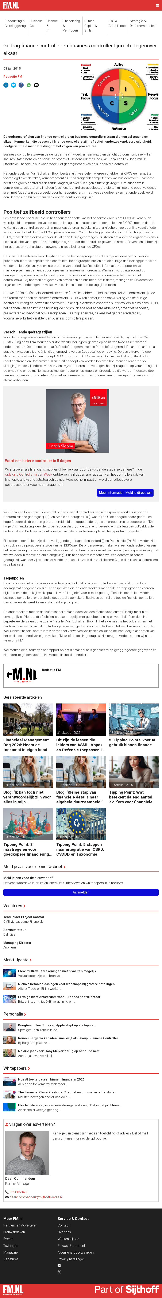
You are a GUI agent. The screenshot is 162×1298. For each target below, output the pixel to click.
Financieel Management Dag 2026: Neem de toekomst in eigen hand (26, 745)
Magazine (10, 1252)
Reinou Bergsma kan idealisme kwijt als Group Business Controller (68, 1038)
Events (8, 1239)
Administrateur (14, 930)
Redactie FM (12, 76)
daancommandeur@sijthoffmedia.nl (35, 1197)
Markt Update (15, 959)
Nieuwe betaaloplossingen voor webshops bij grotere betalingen (66, 984)
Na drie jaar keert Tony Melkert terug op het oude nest (59, 1051)
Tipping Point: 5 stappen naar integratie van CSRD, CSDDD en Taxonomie (80, 849)
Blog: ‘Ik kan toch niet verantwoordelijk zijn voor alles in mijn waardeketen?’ (27, 797)
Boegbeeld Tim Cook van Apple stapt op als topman (56, 1025)
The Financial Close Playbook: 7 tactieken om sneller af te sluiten (67, 1092)
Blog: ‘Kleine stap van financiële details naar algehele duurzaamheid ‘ (79, 797)
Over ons (64, 1232)
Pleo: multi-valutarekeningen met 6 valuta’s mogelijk (57, 971)
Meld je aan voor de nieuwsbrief (32, 866)
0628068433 (18, 1192)
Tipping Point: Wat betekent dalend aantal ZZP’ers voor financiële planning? (131, 797)
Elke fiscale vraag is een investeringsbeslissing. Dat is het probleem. (69, 1105)
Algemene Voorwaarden (76, 1252)
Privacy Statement (71, 1246)
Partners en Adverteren (20, 1225)
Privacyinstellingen (71, 1259)
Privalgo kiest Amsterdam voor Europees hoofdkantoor (59, 997)
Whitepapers (15, 1068)
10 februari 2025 (121, 785)
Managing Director (17, 943)
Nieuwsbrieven (14, 1232)
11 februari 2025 (68, 785)
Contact (63, 1225)
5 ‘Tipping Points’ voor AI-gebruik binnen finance (133, 742)
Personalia (13, 1014)
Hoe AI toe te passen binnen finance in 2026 (51, 1079)
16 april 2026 (13, 733)
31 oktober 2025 (68, 733)
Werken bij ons (68, 1239)
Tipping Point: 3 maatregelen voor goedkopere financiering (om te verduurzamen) (26, 849)
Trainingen (10, 1246)
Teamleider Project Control (23, 917)
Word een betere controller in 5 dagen (38, 460)
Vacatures (12, 905)
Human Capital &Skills (90, 25)
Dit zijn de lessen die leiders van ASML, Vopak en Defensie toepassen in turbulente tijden (80, 745)
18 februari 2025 (121, 733)
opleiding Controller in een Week (28, 474)
